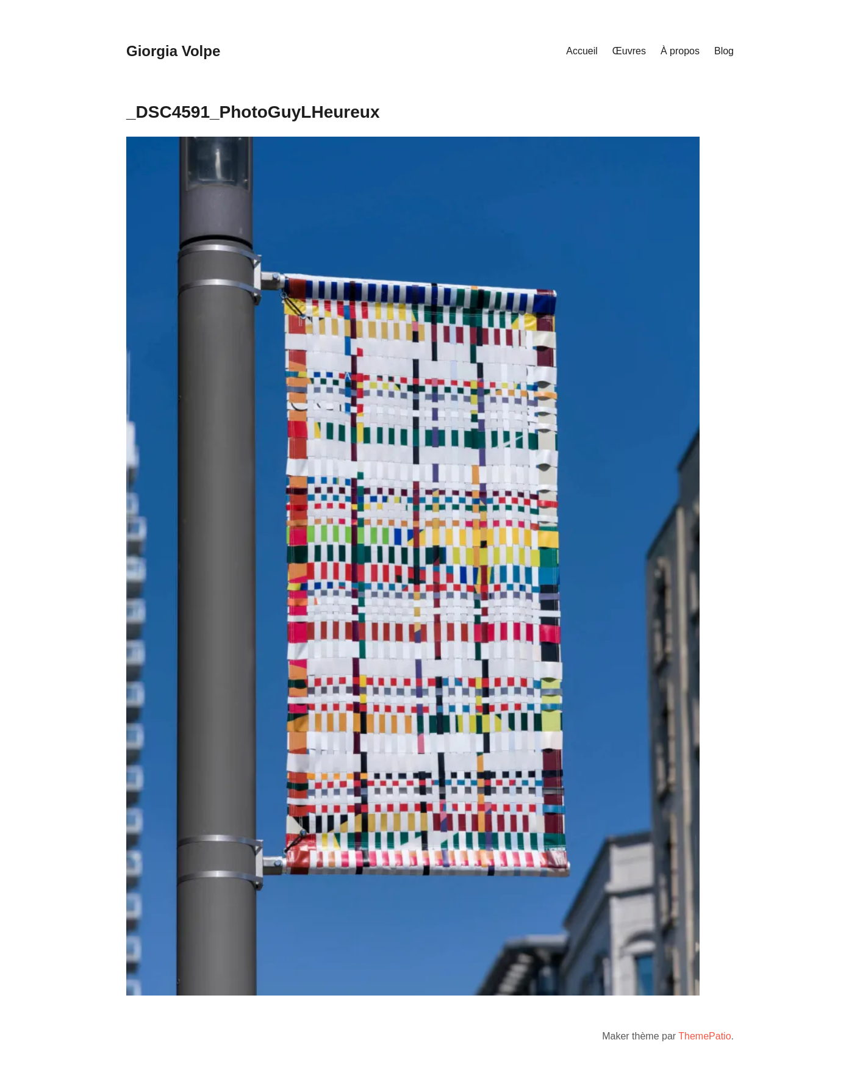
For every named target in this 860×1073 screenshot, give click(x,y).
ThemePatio (704, 1036)
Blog (724, 51)
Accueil (582, 51)
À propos (680, 51)
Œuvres (629, 51)
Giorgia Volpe (173, 51)
